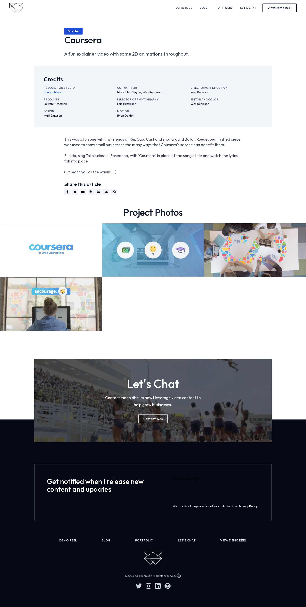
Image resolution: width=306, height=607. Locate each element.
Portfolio (223, 8)
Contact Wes (153, 419)
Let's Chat (248, 8)
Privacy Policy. (248, 506)
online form (192, 479)
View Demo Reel (233, 540)
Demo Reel (184, 8)
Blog (204, 8)
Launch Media (53, 92)
